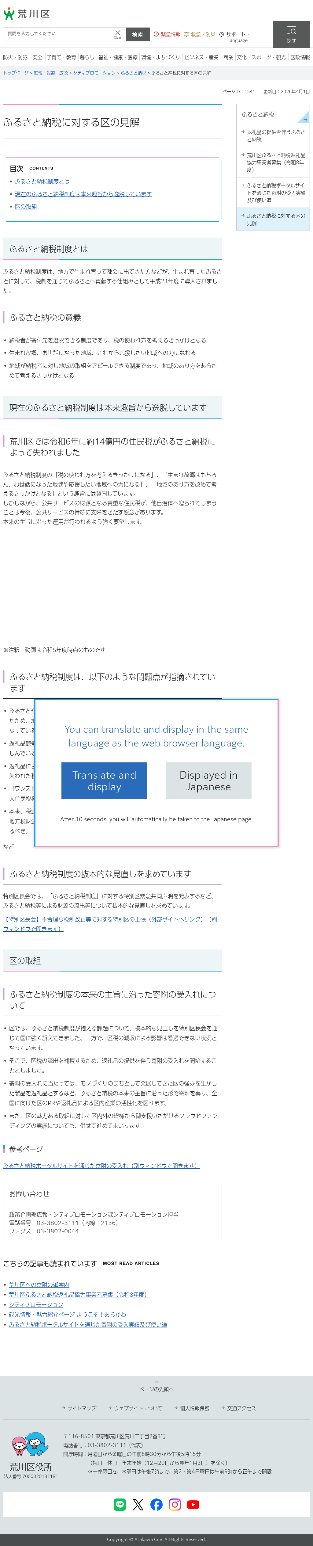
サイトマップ (82, 1408)
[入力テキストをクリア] (117, 34)
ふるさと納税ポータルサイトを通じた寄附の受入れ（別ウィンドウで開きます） (101, 1166)
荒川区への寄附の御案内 (39, 1285)
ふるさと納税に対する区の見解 (276, 219)
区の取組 (26, 206)
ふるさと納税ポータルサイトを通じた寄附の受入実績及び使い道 (88, 1324)
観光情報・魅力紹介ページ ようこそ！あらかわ (67, 1314)
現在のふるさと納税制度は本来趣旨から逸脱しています (83, 194)
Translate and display (104, 780)
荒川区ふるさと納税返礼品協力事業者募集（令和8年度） (79, 1294)
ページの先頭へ (156, 1389)
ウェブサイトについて (138, 1408)
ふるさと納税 (133, 73)
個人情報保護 (194, 1408)
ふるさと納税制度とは (42, 181)
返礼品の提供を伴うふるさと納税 (276, 136)
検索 (138, 34)
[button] (167, 34)
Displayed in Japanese (208, 780)
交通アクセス (241, 1408)
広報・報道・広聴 (51, 73)
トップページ (15, 73)
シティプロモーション (94, 73)
